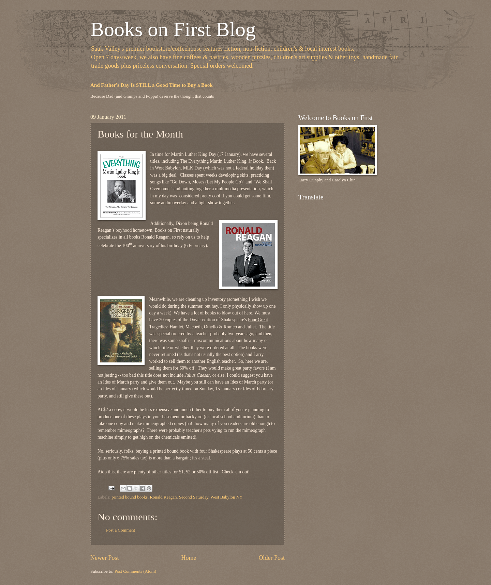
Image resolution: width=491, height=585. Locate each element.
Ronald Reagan (163, 497)
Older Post (271, 557)
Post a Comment (120, 530)
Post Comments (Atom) (135, 571)
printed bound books (129, 497)
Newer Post (104, 557)
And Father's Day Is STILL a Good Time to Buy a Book (151, 85)
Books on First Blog (173, 29)
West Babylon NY (226, 497)
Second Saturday (193, 497)
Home (188, 557)
